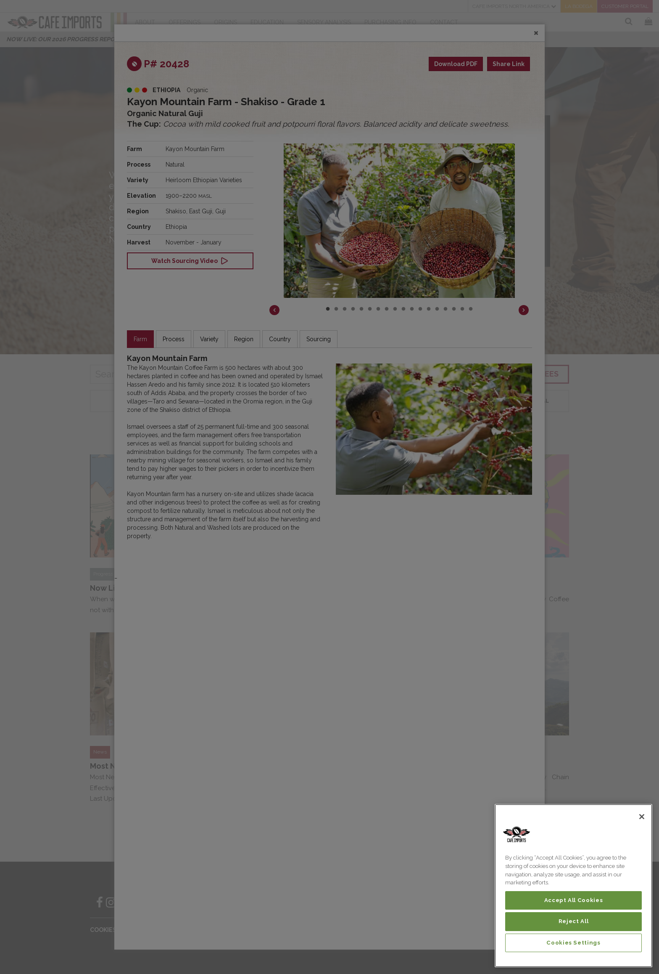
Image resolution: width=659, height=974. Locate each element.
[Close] (642, 816)
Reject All (574, 921)
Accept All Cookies (573, 900)
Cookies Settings (573, 942)
